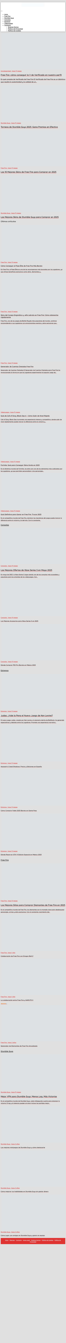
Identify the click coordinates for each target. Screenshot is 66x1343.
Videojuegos (8, 23)
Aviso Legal (26, 1240)
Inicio (6, 14)
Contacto (7, 25)
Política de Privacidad (15, 29)
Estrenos (7, 22)
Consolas (7, 20)
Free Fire (7, 16)
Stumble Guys (9, 18)
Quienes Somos (13, 27)
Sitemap (12, 1240)
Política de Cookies (14, 31)
